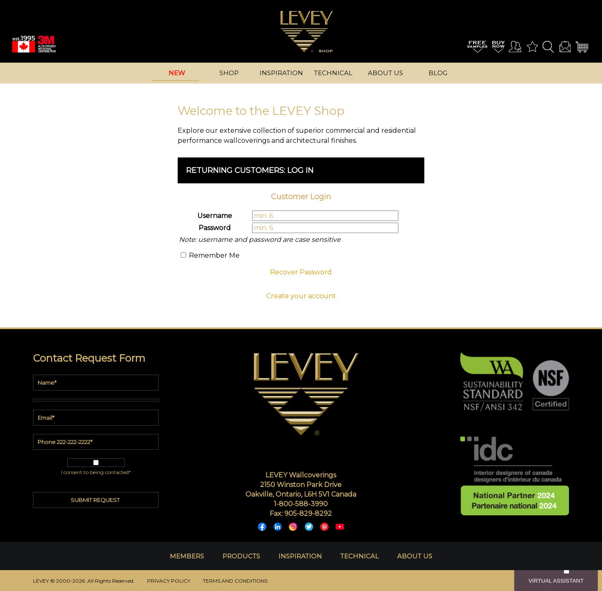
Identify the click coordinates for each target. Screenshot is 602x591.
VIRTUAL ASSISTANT (556, 581)
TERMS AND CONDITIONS (235, 581)
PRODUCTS (241, 556)
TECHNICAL (359, 556)
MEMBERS (187, 556)
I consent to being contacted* (96, 472)
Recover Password (301, 272)
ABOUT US (414, 556)
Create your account (301, 296)
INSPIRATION (300, 556)
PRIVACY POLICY (168, 581)
